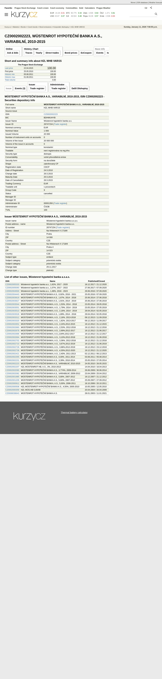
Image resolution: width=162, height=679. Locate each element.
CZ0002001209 (12, 380)
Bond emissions (45, 27)
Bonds (23, 27)
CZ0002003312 (12, 317)
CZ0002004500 (12, 291)
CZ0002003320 (12, 320)
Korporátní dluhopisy (61, 27)
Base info (100, 49)
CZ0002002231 (12, 360)
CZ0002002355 (12, 357)
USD (52, 16)
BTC (68, 13)
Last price (9, 68)
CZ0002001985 (12, 377)
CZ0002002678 (12, 330)
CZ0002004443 (12, 294)
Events (100, 53)
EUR (52, 13)
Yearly (39, 53)
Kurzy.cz (8, 27)
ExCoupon (86, 53)
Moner (133, 2)
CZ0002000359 (12, 390)
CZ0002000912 (12, 383)
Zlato (85, 13)
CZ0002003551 (12, 307)
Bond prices (71, 53)
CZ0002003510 (12, 311)
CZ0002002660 (12, 327)
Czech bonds (32, 27)
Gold (81, 8)
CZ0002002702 (12, 340)
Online (9, 49)
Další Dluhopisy (80, 88)
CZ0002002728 (12, 347)
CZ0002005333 (12, 284)
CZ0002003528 (12, 314)
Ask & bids (12, 53)
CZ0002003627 (12, 301)
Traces (28, 53)
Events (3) (20, 88)
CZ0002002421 (12, 353)
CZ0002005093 (12, 287)
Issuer (32, 84)
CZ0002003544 (12, 304)
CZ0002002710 (12, 344)
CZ (146, 8)
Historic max (10, 77)
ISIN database (142, 2)
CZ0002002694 (12, 337)
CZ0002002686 (12, 334)
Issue (8, 88)
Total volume (10, 80)
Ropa (85, 16)
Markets (16, 27)
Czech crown (43, 8)
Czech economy (57, 8)
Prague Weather (103, 8)
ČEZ (102, 13)
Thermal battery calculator (74, 412)
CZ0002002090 (12, 370)
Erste (102, 16)
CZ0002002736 (12, 350)
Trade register (37, 88)
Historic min (10, 74)
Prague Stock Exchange (25, 8)
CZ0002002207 (12, 367)
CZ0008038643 (12, 393)
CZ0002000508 (12, 386)
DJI (67, 16)
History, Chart (31, 49)
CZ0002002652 (12, 324)
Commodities (71, 8)
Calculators (90, 8)
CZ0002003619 (12, 297)
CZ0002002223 (51, 114)
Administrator (57, 84)
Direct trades (52, 53)
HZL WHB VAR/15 (78, 27)
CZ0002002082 (12, 373)
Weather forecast (155, 2)
